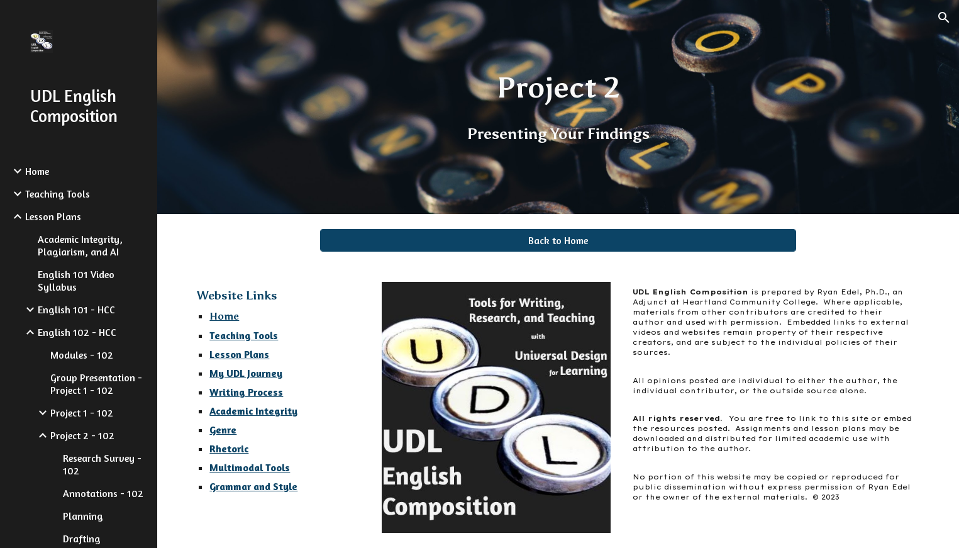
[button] (944, 18)
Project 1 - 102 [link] (81, 412)
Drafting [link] (82, 538)
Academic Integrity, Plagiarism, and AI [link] (80, 245)
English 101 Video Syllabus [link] (76, 280)
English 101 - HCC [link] (76, 309)
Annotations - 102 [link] (103, 493)
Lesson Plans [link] (53, 216)
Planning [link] (83, 516)
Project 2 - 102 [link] (82, 435)
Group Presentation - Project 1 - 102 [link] (96, 383)
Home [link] (37, 171)
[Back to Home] (558, 240)
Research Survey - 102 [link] (102, 464)
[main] (558, 107)
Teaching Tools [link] (57, 193)
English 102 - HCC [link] (77, 332)
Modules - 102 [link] (81, 355)
